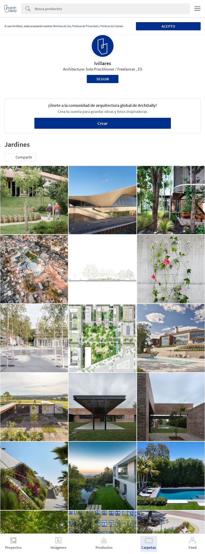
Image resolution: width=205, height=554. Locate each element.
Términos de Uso (62, 26)
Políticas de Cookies (111, 26)
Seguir (102, 79)
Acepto (168, 26)
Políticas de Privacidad (85, 26)
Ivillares (102, 63)
